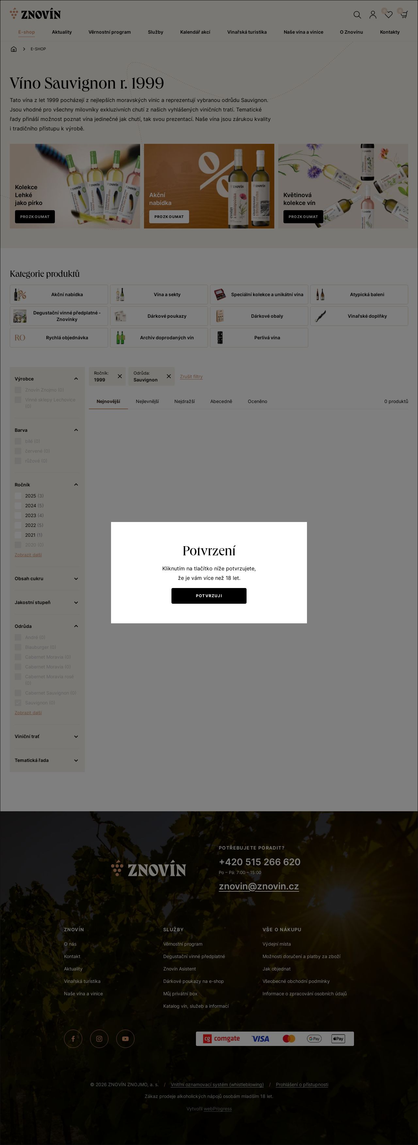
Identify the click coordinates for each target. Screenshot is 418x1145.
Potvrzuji (209, 595)
